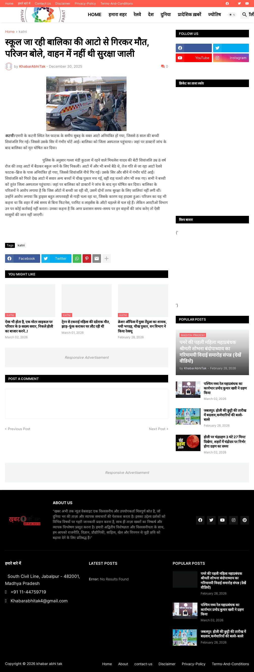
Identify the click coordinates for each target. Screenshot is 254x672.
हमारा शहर (117, 14)
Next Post (157, 429)
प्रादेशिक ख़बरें (189, 14)
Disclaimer (62, 3)
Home (9, 3)
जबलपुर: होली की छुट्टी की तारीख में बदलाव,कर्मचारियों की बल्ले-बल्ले (225, 415)
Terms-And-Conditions (116, 3)
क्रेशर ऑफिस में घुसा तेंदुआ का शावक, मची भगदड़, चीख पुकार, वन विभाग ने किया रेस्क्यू (142, 326)
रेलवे (137, 14)
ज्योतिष (214, 14)
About (123, 664)
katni (23, 32)
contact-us (143, 664)
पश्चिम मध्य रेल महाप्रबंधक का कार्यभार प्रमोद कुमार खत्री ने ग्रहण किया (225, 388)
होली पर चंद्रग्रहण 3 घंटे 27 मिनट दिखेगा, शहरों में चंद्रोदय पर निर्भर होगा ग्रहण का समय (224, 441)
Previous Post (19, 429)
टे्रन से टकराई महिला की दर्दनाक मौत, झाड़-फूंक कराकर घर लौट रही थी (86, 324)
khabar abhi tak (49, 663)
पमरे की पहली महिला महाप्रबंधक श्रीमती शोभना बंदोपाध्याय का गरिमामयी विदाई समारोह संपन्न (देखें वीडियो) (223, 580)
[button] (232, 14)
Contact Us (43, 3)
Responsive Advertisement (87, 357)
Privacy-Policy (85, 3)
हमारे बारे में (24, 3)
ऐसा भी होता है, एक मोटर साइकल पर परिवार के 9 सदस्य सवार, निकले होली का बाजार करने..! (29, 326)
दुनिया (166, 14)
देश (151, 14)
